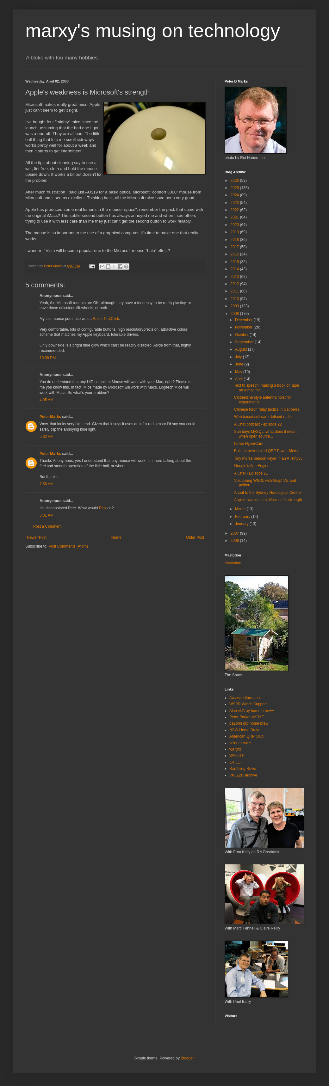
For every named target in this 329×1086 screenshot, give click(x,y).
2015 (235, 262)
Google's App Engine (252, 465)
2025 (235, 188)
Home (116, 537)
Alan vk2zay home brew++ (251, 711)
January (242, 524)
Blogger (187, 1058)
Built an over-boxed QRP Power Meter (266, 451)
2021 (235, 217)
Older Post (195, 537)
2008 (235, 313)
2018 (235, 239)
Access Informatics (245, 698)
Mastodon (233, 563)
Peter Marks (50, 416)
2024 (235, 195)
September (245, 342)
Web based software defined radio (263, 416)
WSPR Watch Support (248, 704)
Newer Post (37, 537)
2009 (235, 306)
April (239, 379)
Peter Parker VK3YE (246, 717)
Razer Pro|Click (106, 318)
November (244, 327)
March (241, 509)
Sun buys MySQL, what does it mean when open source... (265, 433)
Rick (102, 508)
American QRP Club (246, 736)
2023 (235, 202)
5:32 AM (46, 436)
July (239, 357)
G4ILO (234, 762)
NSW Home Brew (244, 730)
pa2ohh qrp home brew (248, 723)
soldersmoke (240, 743)
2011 (235, 291)
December (244, 320)
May (239, 372)
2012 (235, 284)
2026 (235, 180)
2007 (235, 533)
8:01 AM (46, 515)
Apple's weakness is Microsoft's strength (268, 500)
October (242, 335)
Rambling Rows (242, 768)
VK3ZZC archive (243, 775)
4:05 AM (46, 400)
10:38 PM (48, 358)
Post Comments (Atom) (68, 546)
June (239, 364)
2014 (235, 269)
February (243, 516)
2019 (235, 232)
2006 (235, 540)
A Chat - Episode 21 (251, 473)
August (241, 349)
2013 (235, 276)
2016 (235, 254)
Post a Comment (47, 526)
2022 (235, 210)
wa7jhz (235, 749)
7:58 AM (46, 484)
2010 (235, 299)
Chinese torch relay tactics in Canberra (267, 409)
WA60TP (237, 755)
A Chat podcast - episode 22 (258, 424)
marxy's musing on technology (152, 30)
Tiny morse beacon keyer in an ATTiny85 (268, 458)
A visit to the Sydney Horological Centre (267, 492)
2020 (235, 225)
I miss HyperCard (249, 443)
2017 (235, 247)
